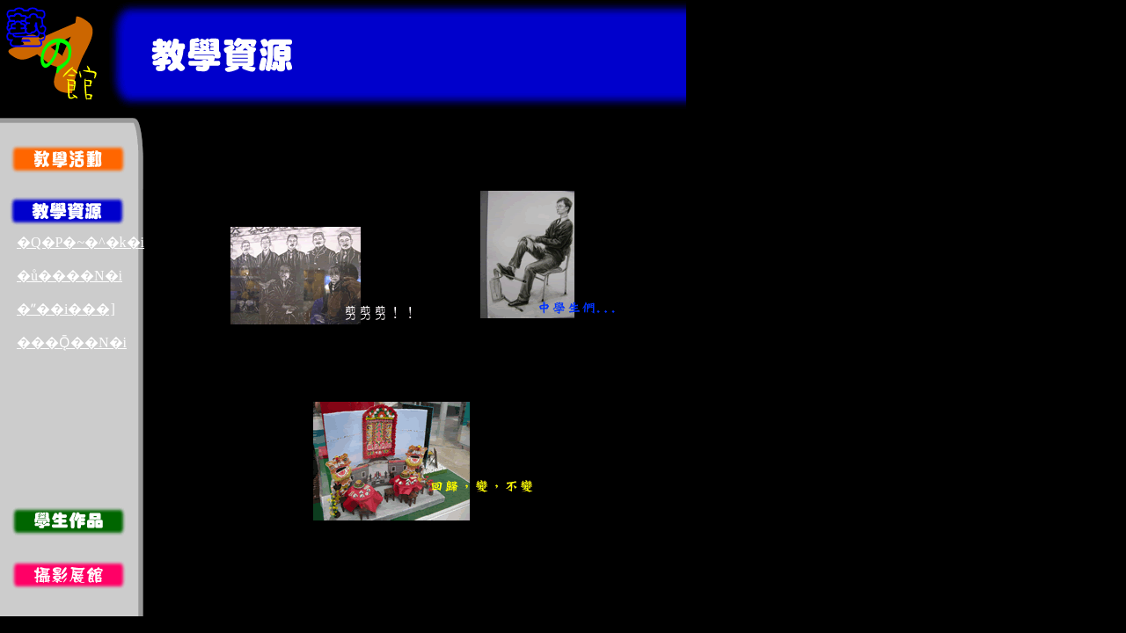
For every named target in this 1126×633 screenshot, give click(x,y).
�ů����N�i (69, 275)
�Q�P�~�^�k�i (80, 242)
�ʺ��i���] (66, 309)
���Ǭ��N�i (72, 342)
